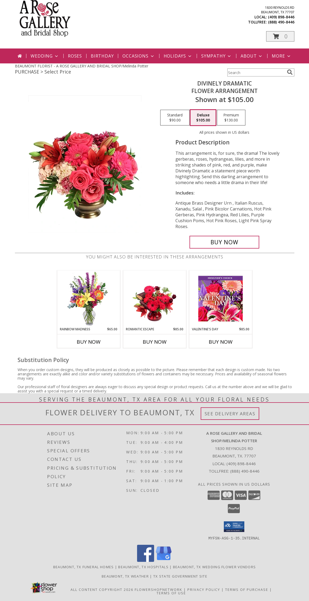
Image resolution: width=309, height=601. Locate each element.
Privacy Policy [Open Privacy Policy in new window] (203, 589)
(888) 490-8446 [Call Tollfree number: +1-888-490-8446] (244, 471)
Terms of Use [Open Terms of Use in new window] (171, 592)
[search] (290, 72)
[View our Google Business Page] (163, 560)
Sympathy (216, 56)
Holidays (178, 56)
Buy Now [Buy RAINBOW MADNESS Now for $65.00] (89, 341)
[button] (280, 36)
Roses (75, 56)
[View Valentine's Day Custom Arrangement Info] (220, 299)
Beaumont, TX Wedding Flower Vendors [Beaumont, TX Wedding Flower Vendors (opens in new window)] (214, 566)
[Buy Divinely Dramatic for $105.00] (224, 242)
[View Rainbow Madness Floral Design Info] (88, 299)
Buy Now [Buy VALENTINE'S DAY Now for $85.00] (221, 341)
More (281, 56)
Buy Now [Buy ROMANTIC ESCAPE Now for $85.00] (155, 341)
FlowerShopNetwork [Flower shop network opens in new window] (158, 589)
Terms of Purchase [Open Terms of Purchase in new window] (246, 589)
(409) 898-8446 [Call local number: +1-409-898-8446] (281, 16)
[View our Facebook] (145, 560)
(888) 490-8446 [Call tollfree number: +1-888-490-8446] (281, 22)
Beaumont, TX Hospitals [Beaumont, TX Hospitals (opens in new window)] (143, 566)
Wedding (45, 56)
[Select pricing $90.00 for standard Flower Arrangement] (174, 117)
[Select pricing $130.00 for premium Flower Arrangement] (231, 117)
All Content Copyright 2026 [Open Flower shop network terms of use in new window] (102, 589)
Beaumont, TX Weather (125, 576)
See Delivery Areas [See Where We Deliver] (230, 414)
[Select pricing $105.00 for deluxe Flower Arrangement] (203, 117)
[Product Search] (256, 72)
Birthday (102, 56)
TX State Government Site (180, 576)
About (252, 56)
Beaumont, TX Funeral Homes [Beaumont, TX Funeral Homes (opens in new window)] (83, 566)
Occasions (138, 56)
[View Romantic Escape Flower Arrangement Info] (154, 299)
